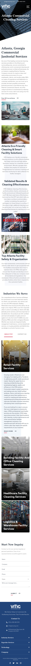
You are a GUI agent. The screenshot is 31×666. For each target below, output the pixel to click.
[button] (15, 356)
